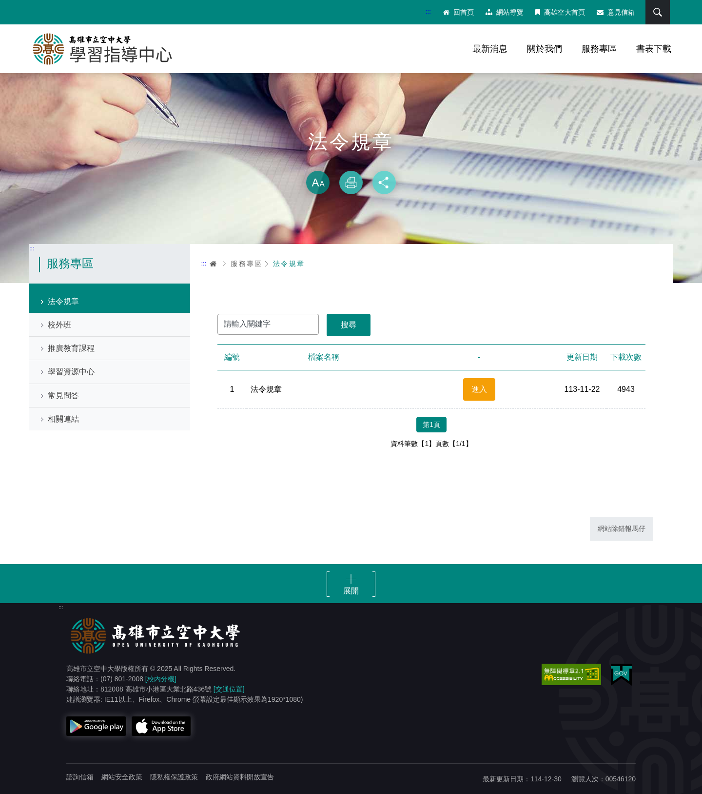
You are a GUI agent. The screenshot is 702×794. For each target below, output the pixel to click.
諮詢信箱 (80, 777)
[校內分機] (160, 679)
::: (428, 11)
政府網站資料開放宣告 (240, 777)
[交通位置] (229, 689)
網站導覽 (505, 12)
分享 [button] (384, 182)
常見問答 (63, 395)
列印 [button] (351, 182)
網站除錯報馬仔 (621, 528)
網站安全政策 (121, 777)
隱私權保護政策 (174, 777)
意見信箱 (616, 12)
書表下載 (653, 49)
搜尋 (657, 12)
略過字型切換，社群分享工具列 (351, 161)
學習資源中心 (71, 371)
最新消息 (489, 49)
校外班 (59, 325)
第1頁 (431, 424)
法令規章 (63, 301)
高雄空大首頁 (560, 12)
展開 (351, 591)
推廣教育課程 (71, 348)
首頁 (213, 263)
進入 (479, 389)
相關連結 (63, 419)
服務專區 (599, 49)
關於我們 (544, 49)
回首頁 (458, 12)
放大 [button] (318, 182)
